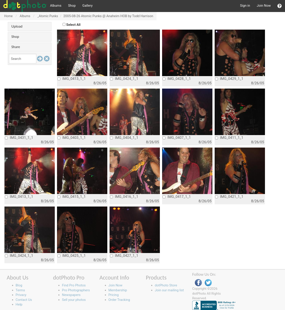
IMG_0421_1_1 (229, 197)
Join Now (264, 6)
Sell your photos (74, 300)
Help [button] (19, 304)
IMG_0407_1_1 (177, 138)
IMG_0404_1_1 (124, 138)
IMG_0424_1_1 (124, 79)
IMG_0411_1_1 (229, 138)
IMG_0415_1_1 (71, 197)
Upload (16, 26)
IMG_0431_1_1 (19, 138)
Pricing (113, 295)
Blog (19, 285)
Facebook (198, 282)
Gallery (87, 6)
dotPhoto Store (166, 285)
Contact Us (24, 300)
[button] (279, 6)
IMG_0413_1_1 (71, 79)
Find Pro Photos (74, 285)
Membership (117, 290)
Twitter (208, 282)
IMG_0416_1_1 (124, 197)
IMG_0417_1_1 (177, 197)
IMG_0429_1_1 (229, 79)
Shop (72, 6)
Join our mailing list (169, 290)
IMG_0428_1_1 (177, 79)
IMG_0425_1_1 (71, 255)
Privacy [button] (21, 295)
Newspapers (71, 295)
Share (15, 47)
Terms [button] (20, 290)
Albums (55, 6)
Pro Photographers (76, 290)
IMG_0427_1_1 (124, 255)
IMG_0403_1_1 (71, 138)
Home (8, 16)
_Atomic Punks (47, 16)
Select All (73, 25)
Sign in (245, 6)
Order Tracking (119, 300)
